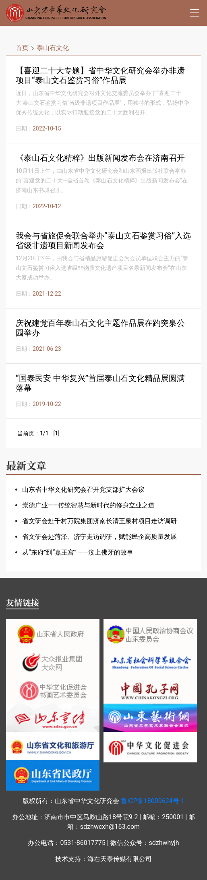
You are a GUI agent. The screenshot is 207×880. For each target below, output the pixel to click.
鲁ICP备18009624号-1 (152, 801)
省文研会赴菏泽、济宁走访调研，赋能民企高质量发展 (99, 536)
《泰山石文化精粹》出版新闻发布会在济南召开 (100, 158)
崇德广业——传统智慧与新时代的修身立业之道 (88, 505)
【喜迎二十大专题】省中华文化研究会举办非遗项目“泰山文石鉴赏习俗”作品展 (100, 75)
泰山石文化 (53, 48)
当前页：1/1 (33, 433)
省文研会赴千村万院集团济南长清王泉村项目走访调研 (99, 521)
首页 (22, 48)
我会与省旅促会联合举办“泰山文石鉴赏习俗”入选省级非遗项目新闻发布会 (103, 240)
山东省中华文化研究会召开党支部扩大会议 (83, 489)
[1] (56, 433)
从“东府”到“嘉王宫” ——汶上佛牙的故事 (77, 552)
